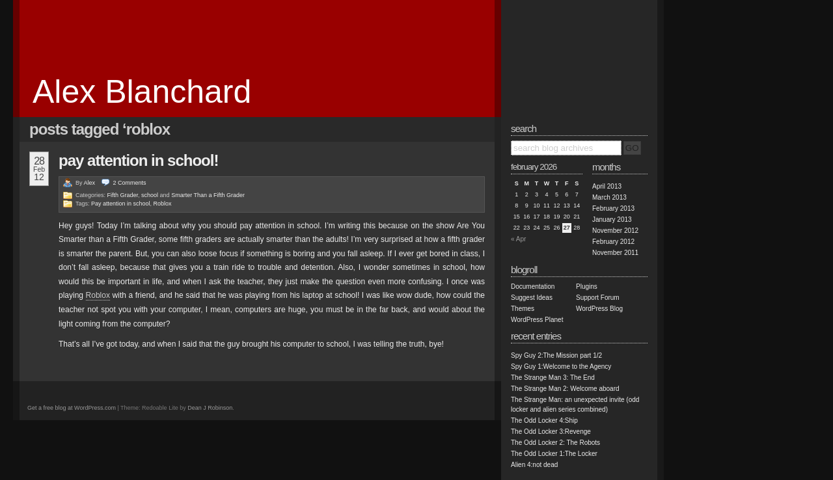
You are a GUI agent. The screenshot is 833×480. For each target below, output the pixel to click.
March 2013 (609, 197)
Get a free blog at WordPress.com (71, 408)
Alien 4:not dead (534, 464)
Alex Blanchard (142, 91)
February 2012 (613, 241)
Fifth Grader (123, 195)
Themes (522, 308)
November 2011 (615, 252)
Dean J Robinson (209, 408)
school (149, 195)
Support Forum (598, 297)
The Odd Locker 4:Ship (544, 420)
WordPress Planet (537, 319)
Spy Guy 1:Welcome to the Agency (561, 366)
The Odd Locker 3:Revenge (551, 431)
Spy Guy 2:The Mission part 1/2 (556, 355)
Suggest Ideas (532, 297)
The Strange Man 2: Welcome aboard (565, 388)
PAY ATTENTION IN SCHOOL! (138, 160)
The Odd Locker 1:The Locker (554, 453)
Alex (90, 183)
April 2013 (606, 186)
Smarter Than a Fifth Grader (208, 195)
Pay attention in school (120, 203)
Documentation (532, 286)
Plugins (586, 286)
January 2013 (612, 219)
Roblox (163, 203)
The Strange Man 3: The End (553, 377)
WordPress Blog (599, 308)
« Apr (518, 239)
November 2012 (615, 230)
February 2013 (613, 208)
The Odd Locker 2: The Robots (555, 442)
